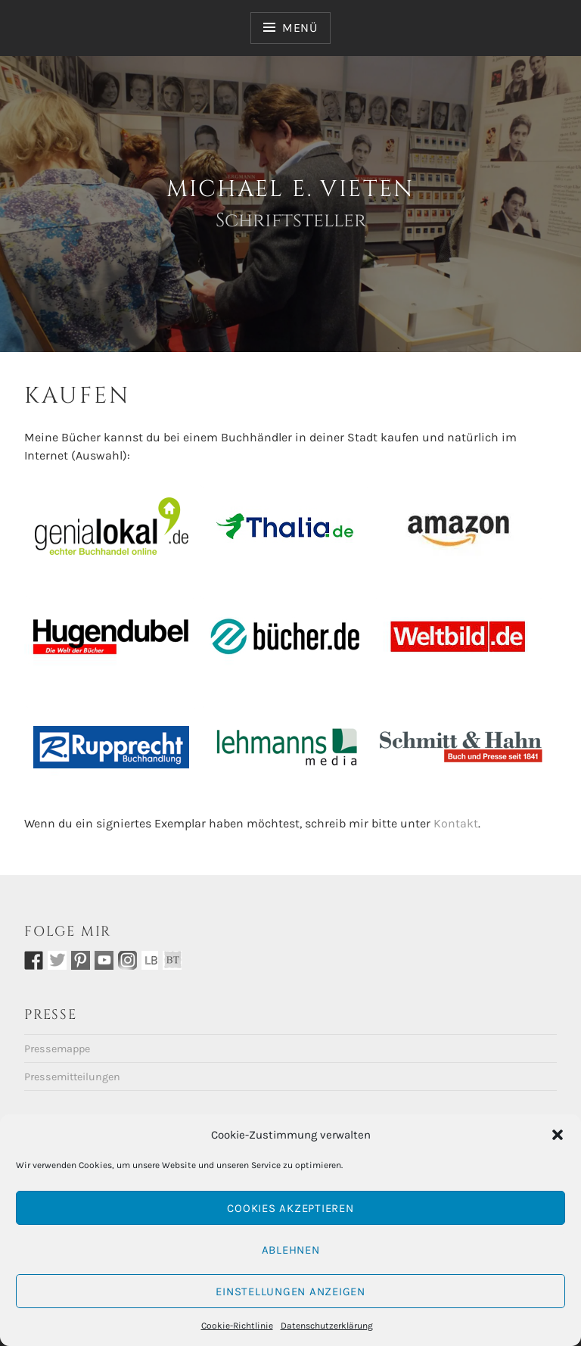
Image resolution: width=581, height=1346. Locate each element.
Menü (300, 27)
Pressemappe (57, 1048)
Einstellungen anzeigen (290, 1291)
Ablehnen (291, 1250)
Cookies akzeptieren (290, 1208)
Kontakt (455, 823)
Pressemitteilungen (72, 1076)
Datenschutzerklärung (327, 1325)
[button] (557, 1134)
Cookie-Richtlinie (237, 1325)
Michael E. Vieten (290, 189)
